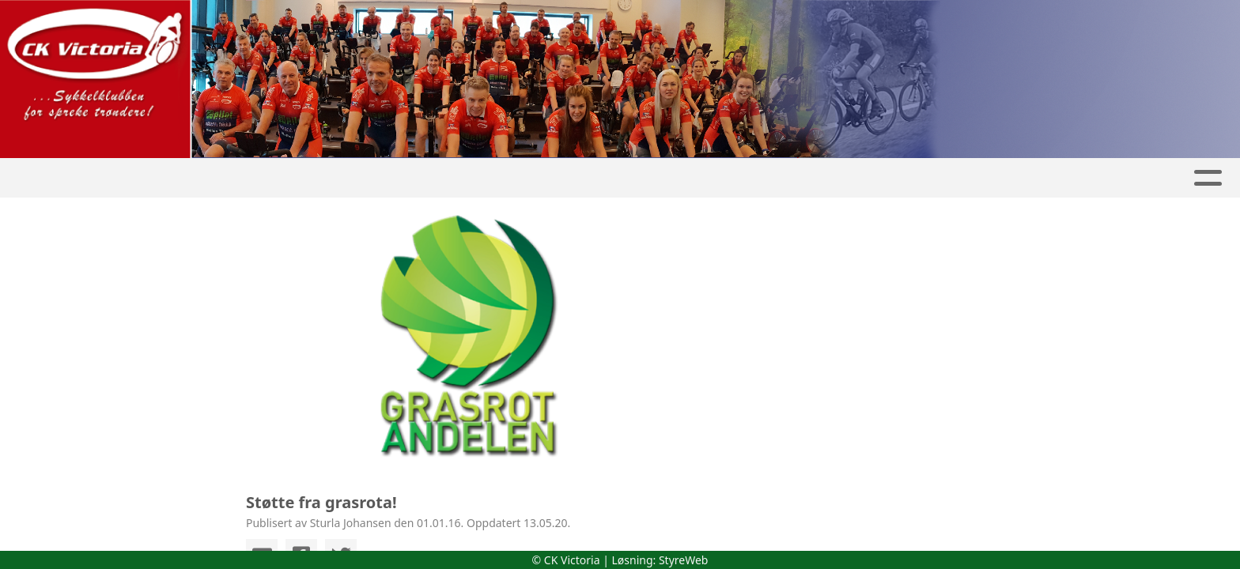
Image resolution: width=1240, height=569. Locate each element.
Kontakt (895, 178)
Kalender (551, 178)
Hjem (323, 178)
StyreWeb (684, 559)
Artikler (391, 178)
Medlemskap (784, 178)
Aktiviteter (662, 178)
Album (465, 178)
